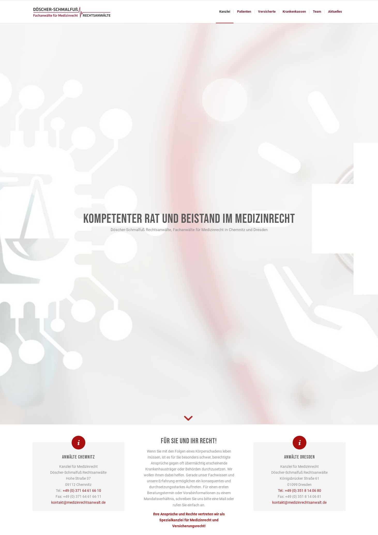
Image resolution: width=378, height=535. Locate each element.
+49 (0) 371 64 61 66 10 (82, 490)
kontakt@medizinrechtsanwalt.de (78, 502)
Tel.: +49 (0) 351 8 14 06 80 (299, 490)
